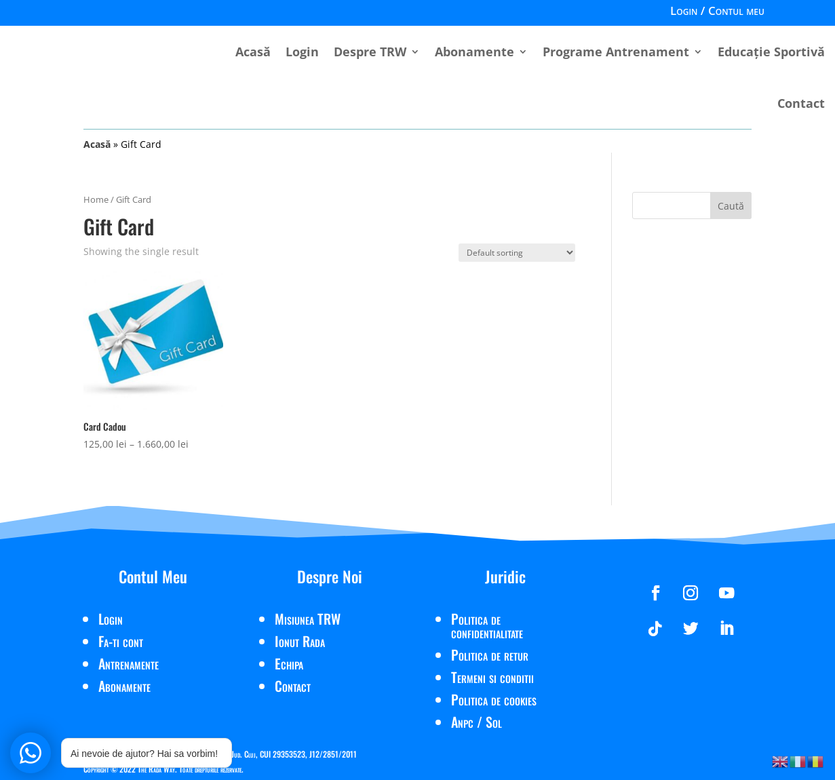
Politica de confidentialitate (487, 625)
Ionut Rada (300, 641)
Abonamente (474, 51)
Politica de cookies (494, 699)
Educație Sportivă (771, 51)
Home (96, 199)
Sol (494, 721)
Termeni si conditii (492, 677)
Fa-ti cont (120, 641)
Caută (731, 205)
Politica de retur (489, 654)
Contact (801, 103)
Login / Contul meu (717, 12)
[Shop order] (517, 252)
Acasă (253, 51)
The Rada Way (156, 769)
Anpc (462, 721)
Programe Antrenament (616, 51)
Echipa (289, 663)
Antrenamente (128, 663)
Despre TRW (370, 51)
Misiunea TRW (308, 618)
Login (302, 51)
